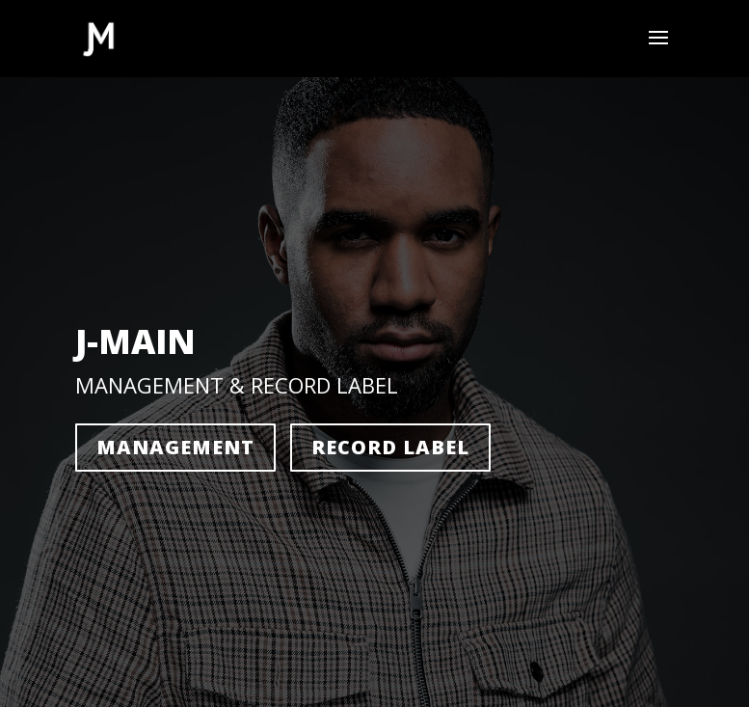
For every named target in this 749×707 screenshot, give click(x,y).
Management (175, 447)
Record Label (390, 447)
